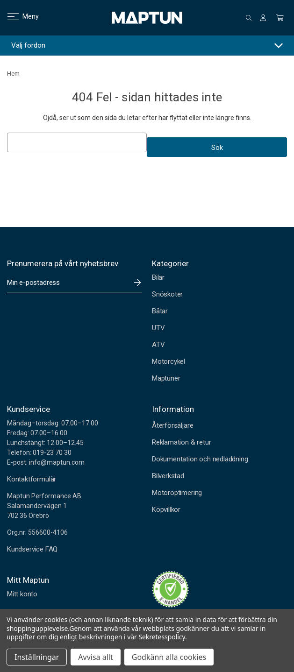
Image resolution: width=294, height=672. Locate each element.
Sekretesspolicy (161, 636)
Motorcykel (168, 361)
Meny (17, 16)
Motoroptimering (177, 492)
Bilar (158, 277)
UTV (158, 328)
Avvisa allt (95, 657)
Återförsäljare (172, 425)
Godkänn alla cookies (169, 657)
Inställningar (36, 657)
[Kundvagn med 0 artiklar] (280, 17)
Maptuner (166, 378)
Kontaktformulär (31, 479)
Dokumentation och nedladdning (200, 459)
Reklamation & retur (181, 442)
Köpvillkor (166, 509)
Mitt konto (22, 594)
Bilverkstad (168, 476)
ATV (158, 344)
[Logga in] (263, 17)
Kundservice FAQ (32, 549)
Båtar (160, 311)
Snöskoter (167, 294)
